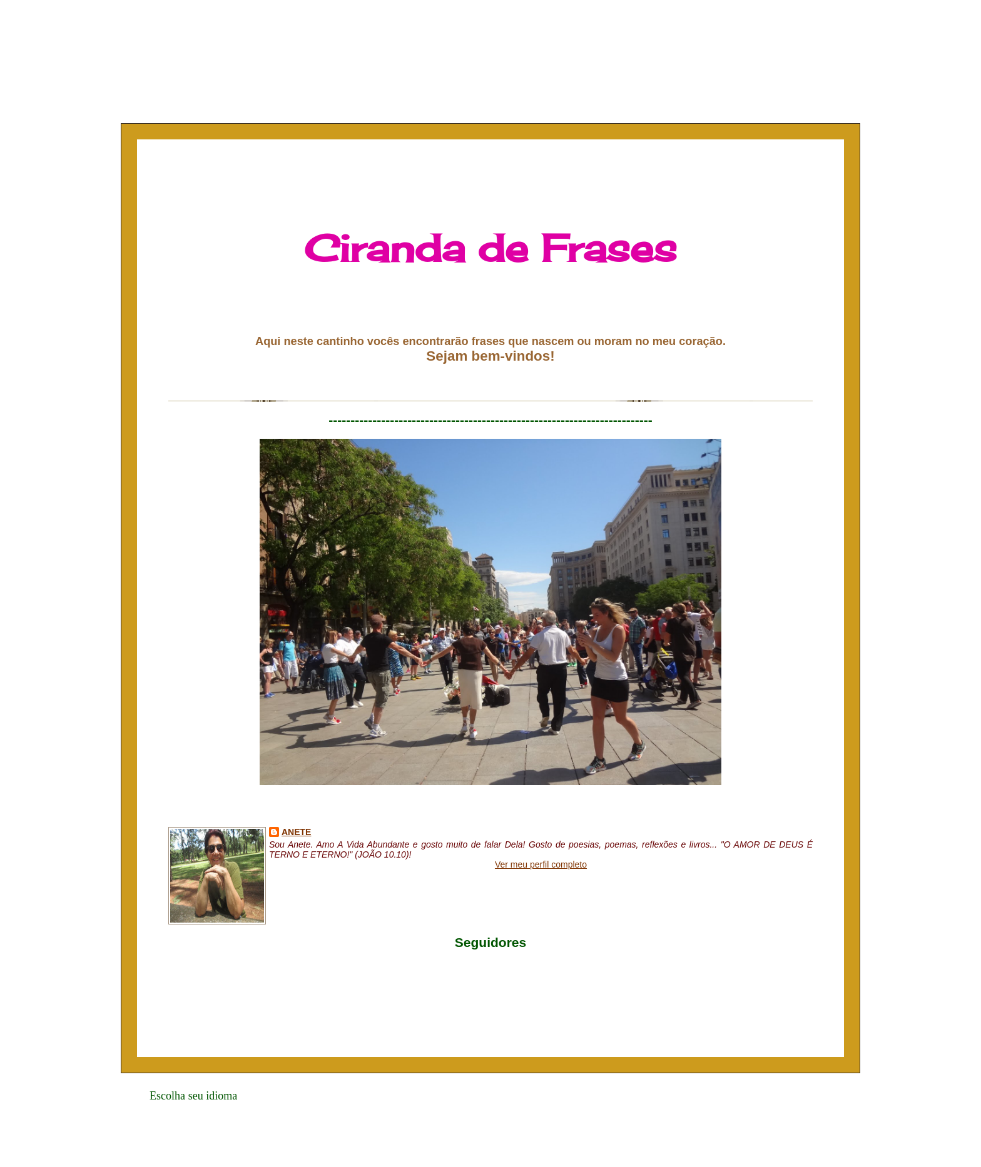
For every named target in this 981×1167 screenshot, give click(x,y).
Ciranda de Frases (490, 248)
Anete (296, 832)
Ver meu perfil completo (541, 864)
